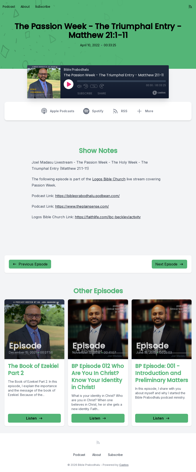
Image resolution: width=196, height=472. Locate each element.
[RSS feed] (190, 7)
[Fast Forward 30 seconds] (102, 86)
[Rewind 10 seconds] (86, 86)
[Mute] (79, 86)
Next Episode (169, 264)
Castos (124, 464)
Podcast (9, 6)
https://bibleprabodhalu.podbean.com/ (87, 196)
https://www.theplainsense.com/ (82, 206)
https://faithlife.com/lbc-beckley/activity (108, 217)
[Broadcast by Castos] (158, 93)
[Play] (68, 84)
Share (102, 93)
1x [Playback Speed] (93, 86)
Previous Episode (30, 264)
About (25, 6)
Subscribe (42, 6)
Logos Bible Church (108, 179)
